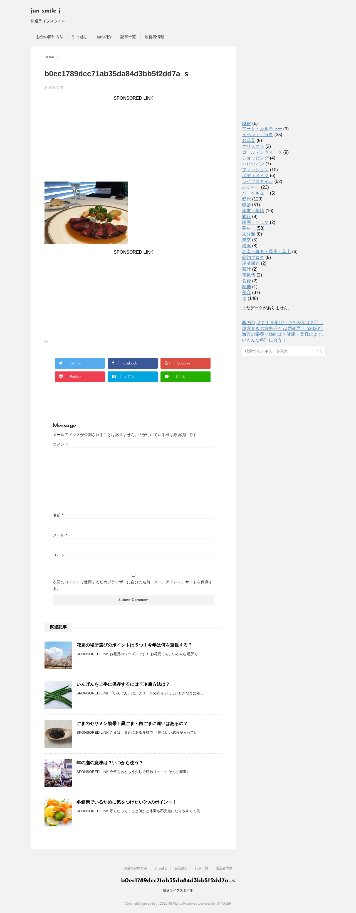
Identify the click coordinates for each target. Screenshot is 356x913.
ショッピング (255, 158)
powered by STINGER (214, 903)
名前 (58, 515)
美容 (246, 292)
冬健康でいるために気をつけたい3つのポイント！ (126, 802)
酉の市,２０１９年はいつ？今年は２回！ (282, 322)
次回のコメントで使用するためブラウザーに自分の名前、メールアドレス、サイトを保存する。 (132, 585)
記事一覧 (128, 37)
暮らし (248, 228)
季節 (246, 204)
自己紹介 (104, 37)
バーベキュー (255, 193)
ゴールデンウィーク (262, 152)
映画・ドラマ (255, 222)
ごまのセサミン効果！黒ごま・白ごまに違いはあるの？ (132, 723)
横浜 (246, 245)
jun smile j (45, 11)
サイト (59, 555)
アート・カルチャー (262, 128)
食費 (246, 280)
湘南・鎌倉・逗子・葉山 (266, 251)
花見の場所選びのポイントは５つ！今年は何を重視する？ (134, 645)
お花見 (248, 140)
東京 (246, 240)
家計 (246, 269)
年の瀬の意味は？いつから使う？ (109, 762)
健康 (246, 199)
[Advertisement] (133, 140)
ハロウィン (253, 163)
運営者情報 (154, 37)
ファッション (255, 169)
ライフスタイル (257, 181)
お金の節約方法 (49, 37)
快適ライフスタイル (178, 890)
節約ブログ (253, 257)
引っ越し (80, 37)
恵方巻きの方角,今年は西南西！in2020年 (282, 328)
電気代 (248, 275)
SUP (246, 123)
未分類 (248, 234)
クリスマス (253, 146)
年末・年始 (253, 210)
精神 (246, 286)
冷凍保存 (251, 263)
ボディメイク (255, 175)
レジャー (251, 187)
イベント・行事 (257, 134)
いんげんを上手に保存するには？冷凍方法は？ (123, 684)
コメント (60, 444)
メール (60, 535)
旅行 (246, 216)
